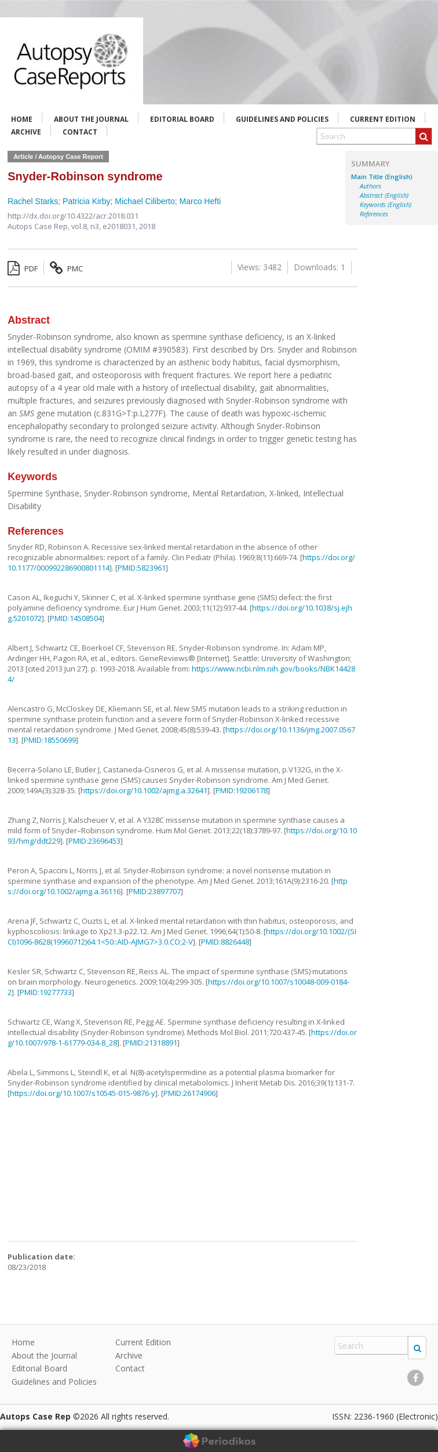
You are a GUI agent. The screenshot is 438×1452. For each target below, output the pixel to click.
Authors (370, 186)
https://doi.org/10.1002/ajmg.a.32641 (144, 790)
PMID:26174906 (189, 1093)
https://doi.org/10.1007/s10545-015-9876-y (82, 1093)
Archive (26, 132)
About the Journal (91, 119)
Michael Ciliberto (144, 201)
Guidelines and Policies (282, 119)
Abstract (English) (384, 195)
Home (21, 119)
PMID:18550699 (50, 740)
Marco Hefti (200, 201)
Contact (80, 132)
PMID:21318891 (151, 1042)
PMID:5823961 (142, 567)
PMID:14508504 (76, 618)
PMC (66, 268)
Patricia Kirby (86, 201)
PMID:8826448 (225, 941)
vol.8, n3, (87, 226)
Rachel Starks (33, 201)
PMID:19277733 (46, 992)
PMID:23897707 (155, 891)
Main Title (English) (382, 177)
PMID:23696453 (94, 841)
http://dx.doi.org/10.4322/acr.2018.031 (73, 215)
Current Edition (382, 119)
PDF (23, 268)
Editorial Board (182, 119)
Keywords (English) (385, 205)
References (374, 214)
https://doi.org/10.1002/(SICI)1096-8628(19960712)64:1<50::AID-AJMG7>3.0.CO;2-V (182, 936)
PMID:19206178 (242, 790)
